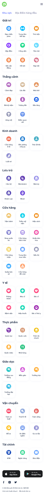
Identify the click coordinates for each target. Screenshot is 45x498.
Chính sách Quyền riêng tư (9, 491)
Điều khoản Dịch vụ (24, 491)
